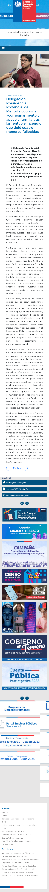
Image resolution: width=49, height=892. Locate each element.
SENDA (5, 813)
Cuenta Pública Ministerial (12, 838)
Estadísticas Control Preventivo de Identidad (20, 875)
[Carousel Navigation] (24, 503)
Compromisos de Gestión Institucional (18, 869)
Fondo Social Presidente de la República (19, 866)
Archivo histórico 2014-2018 (13, 832)
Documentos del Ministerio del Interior (18, 872)
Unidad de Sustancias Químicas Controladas (20, 860)
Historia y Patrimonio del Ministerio (16, 835)
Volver (17, 468)
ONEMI (4, 816)
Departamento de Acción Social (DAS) (18, 863)
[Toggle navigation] (3, 48)
